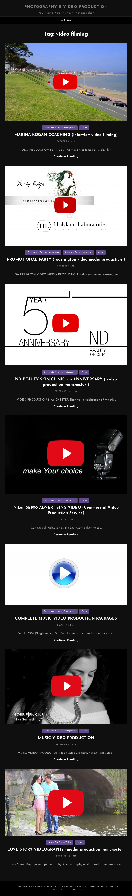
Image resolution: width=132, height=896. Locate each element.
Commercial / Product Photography (59, 128)
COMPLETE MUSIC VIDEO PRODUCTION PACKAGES (66, 618)
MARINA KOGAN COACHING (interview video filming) (66, 135)
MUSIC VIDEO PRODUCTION (66, 738)
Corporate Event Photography (78, 252)
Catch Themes (73, 890)
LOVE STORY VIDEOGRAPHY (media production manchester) (66, 850)
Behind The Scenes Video (60, 842)
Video (84, 128)
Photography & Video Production (66, 7)
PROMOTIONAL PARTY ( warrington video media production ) (66, 260)
